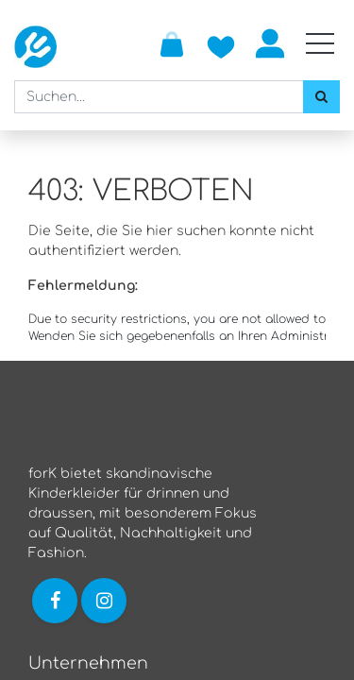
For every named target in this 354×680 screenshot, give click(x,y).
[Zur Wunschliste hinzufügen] (221, 43)
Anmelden (270, 43)
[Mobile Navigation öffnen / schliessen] (320, 43)
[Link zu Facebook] (54, 600)
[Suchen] (321, 96)
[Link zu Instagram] (105, 600)
